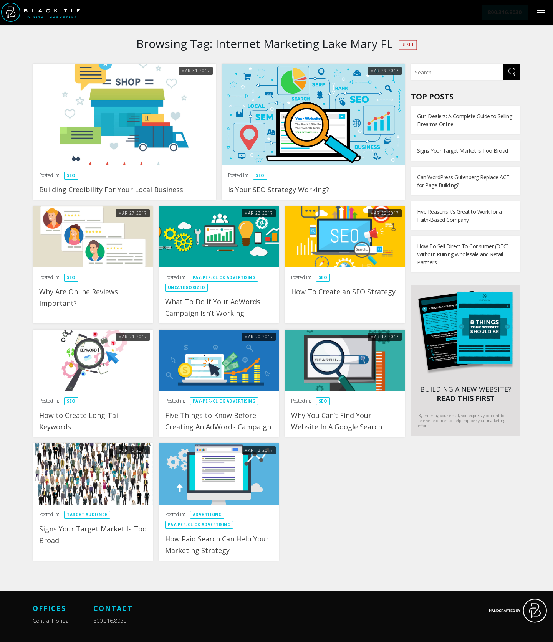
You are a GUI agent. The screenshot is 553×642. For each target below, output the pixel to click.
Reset (408, 44)
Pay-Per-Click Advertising (224, 277)
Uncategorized (186, 287)
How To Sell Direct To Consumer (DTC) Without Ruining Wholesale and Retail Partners (462, 254)
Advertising (207, 514)
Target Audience (87, 514)
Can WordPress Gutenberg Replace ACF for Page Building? (463, 181)
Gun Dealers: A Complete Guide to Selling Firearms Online (464, 120)
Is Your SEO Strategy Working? (278, 189)
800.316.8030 (109, 620)
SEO (71, 175)
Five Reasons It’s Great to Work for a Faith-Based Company (459, 215)
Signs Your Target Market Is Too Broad (462, 150)
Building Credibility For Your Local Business (111, 189)
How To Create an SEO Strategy (343, 291)
